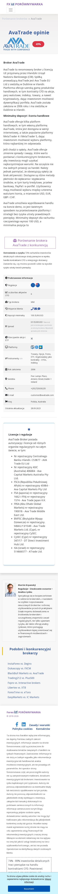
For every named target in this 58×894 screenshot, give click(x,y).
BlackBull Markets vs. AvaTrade (26, 673)
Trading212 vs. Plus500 (21, 678)
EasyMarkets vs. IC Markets (23, 697)
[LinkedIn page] (24, 725)
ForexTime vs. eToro (19, 692)
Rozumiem (29, 888)
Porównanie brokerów (14, 18)
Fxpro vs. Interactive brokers (24, 682)
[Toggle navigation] (11, 10)
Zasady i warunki (39, 725)
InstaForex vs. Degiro (20, 663)
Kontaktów (43, 728)
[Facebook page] (17, 725)
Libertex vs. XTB (17, 687)
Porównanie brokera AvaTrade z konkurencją (30, 242)
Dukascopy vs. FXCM (19, 668)
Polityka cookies (22, 728)
